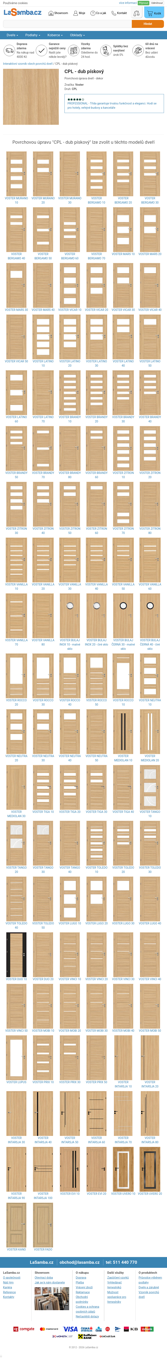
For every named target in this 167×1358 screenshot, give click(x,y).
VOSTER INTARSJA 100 (43, 1196)
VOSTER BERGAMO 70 (96, 256)
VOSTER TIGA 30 (96, 811)
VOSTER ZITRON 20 (149, 475)
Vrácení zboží (84, 1287)
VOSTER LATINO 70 (43, 419)
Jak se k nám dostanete (50, 1282)
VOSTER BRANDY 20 (96, 419)
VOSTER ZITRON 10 (123, 475)
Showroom (58, 13)
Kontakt (119, 13)
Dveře (12, 35)
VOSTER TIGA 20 (70, 811)
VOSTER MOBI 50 (150, 1030)
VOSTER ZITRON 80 (149, 531)
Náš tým (8, 1282)
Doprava (81, 1277)
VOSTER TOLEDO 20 (123, 870)
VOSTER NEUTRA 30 (43, 758)
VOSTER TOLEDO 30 (150, 870)
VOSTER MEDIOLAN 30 (16, 814)
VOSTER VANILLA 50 (123, 586)
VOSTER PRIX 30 (70, 1082)
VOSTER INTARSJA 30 (16, 1140)
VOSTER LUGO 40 (150, 923)
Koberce (55, 35)
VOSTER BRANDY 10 (70, 419)
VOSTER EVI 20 (96, 1193)
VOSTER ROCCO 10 (123, 702)
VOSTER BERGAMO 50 (43, 256)
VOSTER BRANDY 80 (70, 475)
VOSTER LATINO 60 (16, 419)
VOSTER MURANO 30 (69, 200)
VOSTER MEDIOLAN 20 (150, 758)
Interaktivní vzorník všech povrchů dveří (28, 63)
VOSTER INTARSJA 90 (16, 1196)
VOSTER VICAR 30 (123, 309)
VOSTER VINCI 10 (70, 979)
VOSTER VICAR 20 (96, 309)
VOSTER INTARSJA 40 (43, 1140)
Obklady (77, 35)
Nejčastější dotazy (87, 1316)
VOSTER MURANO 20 (43, 200)
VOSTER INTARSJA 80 (149, 1140)
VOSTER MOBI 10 (43, 1030)
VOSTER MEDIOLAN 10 (123, 758)
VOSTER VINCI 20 (96, 979)
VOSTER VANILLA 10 (16, 586)
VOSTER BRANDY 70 (43, 475)
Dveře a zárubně (149, 1287)
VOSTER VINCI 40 (150, 979)
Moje (79, 13)
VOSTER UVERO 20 (150, 1193)
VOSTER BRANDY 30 (123, 419)
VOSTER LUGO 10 (70, 923)
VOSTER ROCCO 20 (16, 702)
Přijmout (143, 3)
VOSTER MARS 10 (123, 254)
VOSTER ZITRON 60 (96, 531)
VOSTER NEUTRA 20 (16, 758)
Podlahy (32, 35)
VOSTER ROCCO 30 (43, 702)
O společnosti (11, 1277)
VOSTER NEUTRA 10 (150, 702)
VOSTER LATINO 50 (150, 363)
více (128, 2)
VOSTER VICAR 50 (16, 361)
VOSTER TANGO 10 (150, 814)
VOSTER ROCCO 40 (70, 702)
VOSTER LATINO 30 (96, 363)
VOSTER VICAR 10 (69, 309)
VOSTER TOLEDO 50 (43, 925)
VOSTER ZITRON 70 (123, 531)
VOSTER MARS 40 (43, 309)
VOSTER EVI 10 (70, 1193)
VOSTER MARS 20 (150, 254)
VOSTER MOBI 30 (96, 1030)
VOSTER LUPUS (16, 1082)
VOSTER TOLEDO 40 (16, 925)
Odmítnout (157, 3)
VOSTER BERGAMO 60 (70, 256)
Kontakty (8, 1297)
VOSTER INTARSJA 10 (123, 1084)
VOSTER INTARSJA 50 (69, 1140)
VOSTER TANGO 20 (16, 870)
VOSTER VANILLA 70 (16, 642)
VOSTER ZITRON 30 (16, 531)
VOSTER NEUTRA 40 (70, 758)
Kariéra (7, 1287)
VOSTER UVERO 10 (123, 1193)
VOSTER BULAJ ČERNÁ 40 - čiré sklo (150, 644)
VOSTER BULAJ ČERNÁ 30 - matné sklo (123, 644)
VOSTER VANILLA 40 (96, 586)
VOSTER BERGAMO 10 (96, 200)
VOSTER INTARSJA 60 (96, 1140)
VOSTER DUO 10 (16, 979)
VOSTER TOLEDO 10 (96, 870)
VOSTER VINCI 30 (123, 979)
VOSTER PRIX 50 (96, 1082)
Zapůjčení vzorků (118, 1277)
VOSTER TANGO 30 (43, 870)
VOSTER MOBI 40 (123, 1030)
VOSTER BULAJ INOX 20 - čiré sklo (96, 642)
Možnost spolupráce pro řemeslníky (116, 1297)
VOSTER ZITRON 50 (69, 531)
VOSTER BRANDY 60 (96, 475)
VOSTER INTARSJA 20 (149, 1084)
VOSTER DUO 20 (43, 979)
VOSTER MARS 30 (16, 309)
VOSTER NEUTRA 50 (96, 758)
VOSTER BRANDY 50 (16, 475)
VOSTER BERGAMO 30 (150, 200)
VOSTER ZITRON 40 (43, 531)
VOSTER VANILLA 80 (43, 642)
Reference (9, 1292)
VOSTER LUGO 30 (123, 923)
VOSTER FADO (43, 1249)
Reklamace (83, 1292)
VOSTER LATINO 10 (43, 363)
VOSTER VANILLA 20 (43, 586)
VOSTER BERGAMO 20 (123, 200)
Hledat (148, 23)
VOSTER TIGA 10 (43, 811)
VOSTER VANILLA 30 (70, 586)
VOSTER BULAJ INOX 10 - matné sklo (69, 644)
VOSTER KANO (16, 1249)
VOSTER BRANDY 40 (150, 419)
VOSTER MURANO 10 (16, 200)
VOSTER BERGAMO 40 (16, 256)
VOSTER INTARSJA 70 (123, 1140)
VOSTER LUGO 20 (96, 923)
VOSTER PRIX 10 (43, 1082)
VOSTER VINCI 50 (16, 1030)
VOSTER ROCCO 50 (96, 702)
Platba (80, 1282)
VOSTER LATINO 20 (69, 363)
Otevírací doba (44, 1277)
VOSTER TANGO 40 (70, 870)
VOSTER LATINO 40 (123, 363)
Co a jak (98, 13)
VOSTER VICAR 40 (150, 309)
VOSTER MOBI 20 (70, 1030)
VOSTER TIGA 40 (123, 811)
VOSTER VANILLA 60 (150, 586)
